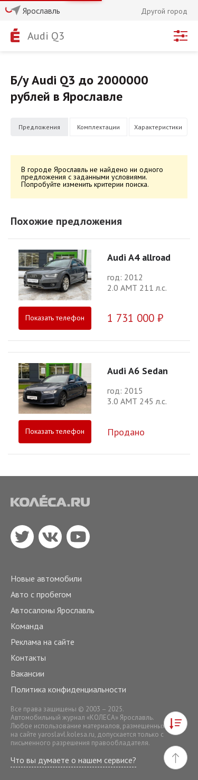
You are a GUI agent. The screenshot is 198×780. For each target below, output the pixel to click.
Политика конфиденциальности (68, 689)
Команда (27, 626)
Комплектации (98, 127)
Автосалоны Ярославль (53, 610)
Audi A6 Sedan (137, 371)
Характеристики (158, 127)
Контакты (28, 657)
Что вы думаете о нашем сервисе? (73, 760)
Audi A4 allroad (139, 257)
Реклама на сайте (42, 641)
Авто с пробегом (41, 594)
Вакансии (27, 673)
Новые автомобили (46, 578)
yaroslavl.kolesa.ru (66, 734)
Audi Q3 (45, 36)
